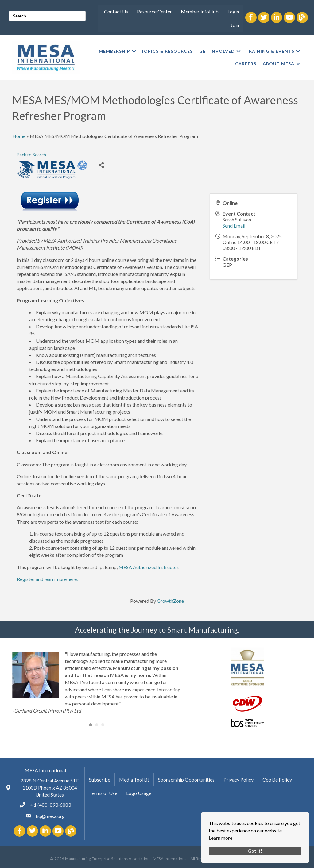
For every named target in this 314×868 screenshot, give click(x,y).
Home (18, 136)
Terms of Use (103, 793)
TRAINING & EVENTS (270, 51)
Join (235, 25)
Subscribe (99, 779)
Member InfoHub (200, 11)
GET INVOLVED (217, 51)
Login (233, 11)
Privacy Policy (238, 779)
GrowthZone (170, 601)
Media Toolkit (134, 779)
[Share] (101, 165)
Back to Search (31, 154)
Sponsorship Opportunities (186, 779)
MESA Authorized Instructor (148, 567)
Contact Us (116, 11)
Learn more (220, 838)
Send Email (234, 225)
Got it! (255, 851)
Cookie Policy (277, 779)
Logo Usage (138, 793)
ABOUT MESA (278, 63)
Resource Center (154, 11)
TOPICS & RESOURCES (167, 51)
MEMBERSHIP (114, 51)
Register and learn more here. (47, 579)
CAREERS (245, 63)
